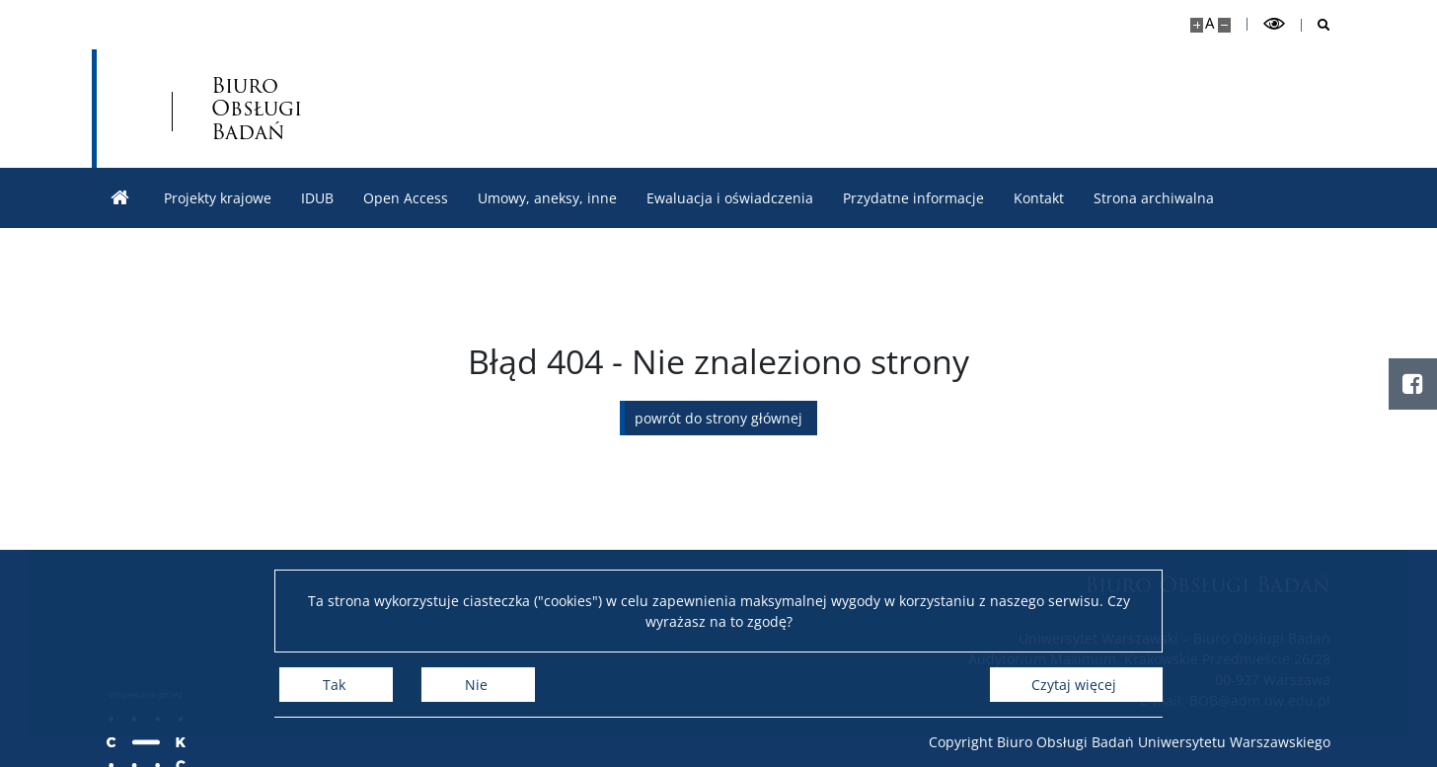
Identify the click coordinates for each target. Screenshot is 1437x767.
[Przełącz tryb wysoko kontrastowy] (1274, 24)
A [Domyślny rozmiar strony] (1209, 23)
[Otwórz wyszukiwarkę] (1316, 25)
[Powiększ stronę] (1196, 25)
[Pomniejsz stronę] (1224, 25)
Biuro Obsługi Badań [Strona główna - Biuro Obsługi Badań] (256, 108)
